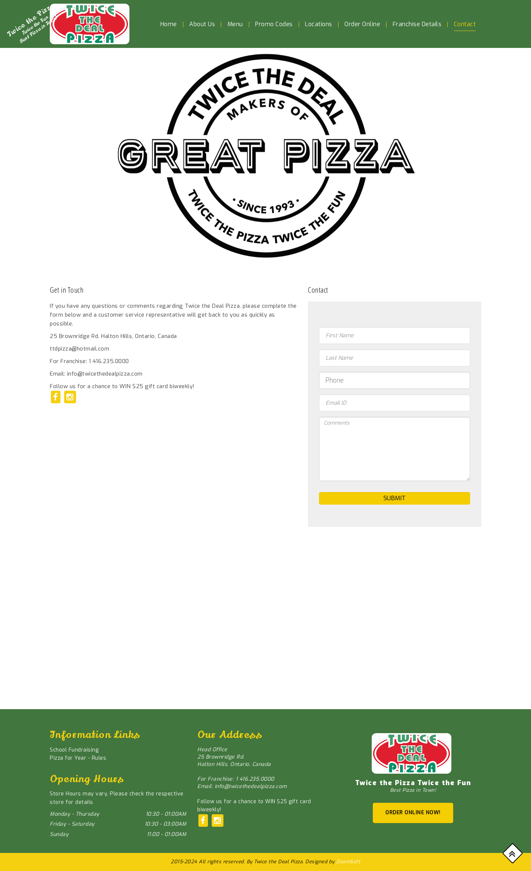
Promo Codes (274, 24)
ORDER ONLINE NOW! (413, 812)
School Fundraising (74, 749)
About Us (202, 24)
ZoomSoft (348, 861)
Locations (318, 24)
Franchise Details (417, 24)
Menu (235, 24)
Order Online (362, 24)
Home (168, 24)
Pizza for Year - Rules (78, 758)
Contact (465, 24)
